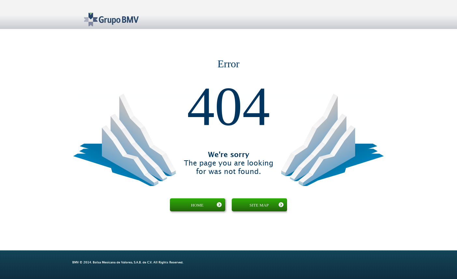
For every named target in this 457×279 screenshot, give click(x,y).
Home (206, 204)
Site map (267, 204)
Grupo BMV (104, 15)
